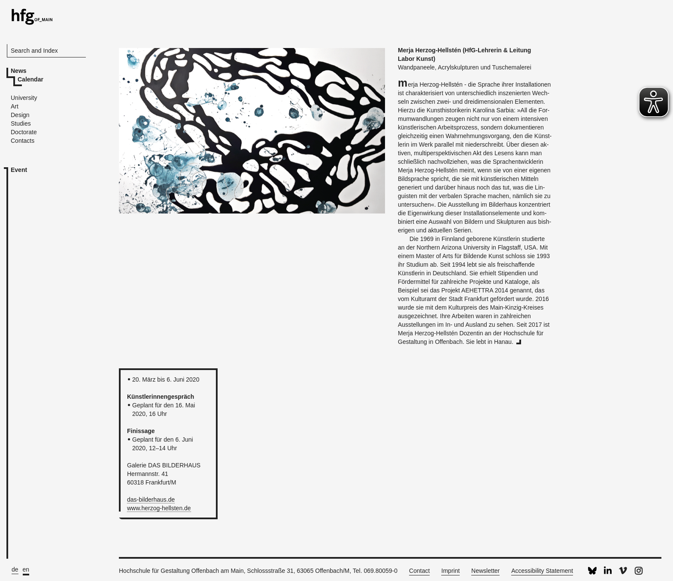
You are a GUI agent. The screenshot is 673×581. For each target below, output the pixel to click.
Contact (419, 570)
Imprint (450, 570)
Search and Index (34, 50)
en (26, 569)
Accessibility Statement (542, 570)
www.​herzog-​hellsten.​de (159, 508)
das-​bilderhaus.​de (151, 499)
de (15, 569)
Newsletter (485, 570)
